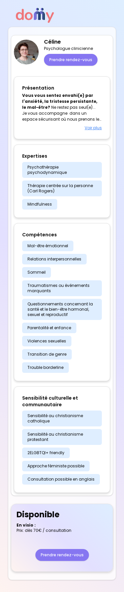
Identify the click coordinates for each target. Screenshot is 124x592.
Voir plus (93, 128)
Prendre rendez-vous (70, 59)
